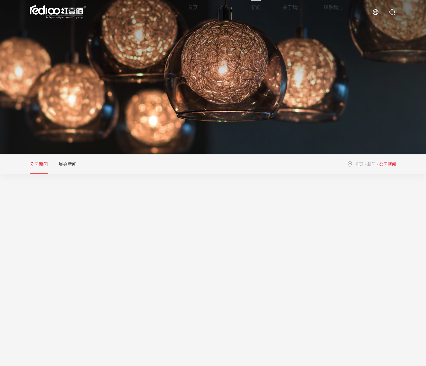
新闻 (258, 11)
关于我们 (294, 11)
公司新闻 (39, 164)
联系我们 (334, 11)
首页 (196, 11)
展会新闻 (67, 164)
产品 (227, 11)
